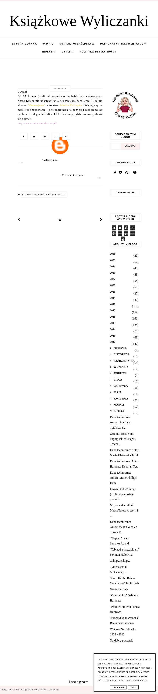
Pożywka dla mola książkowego (44, 194)
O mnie (48, 43)
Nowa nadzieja (119, 589)
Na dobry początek (121, 640)
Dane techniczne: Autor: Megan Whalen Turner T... (123, 527)
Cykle (68, 51)
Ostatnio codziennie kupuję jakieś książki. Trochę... (123, 439)
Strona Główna (24, 43)
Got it (133, 687)
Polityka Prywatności (98, 51)
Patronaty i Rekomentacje (123, 43)
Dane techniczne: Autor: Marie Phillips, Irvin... (123, 477)
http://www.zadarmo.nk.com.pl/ (37, 123)
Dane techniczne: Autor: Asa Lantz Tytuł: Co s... (121, 422)
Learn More (118, 687)
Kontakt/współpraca (76, 43)
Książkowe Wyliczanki (79, 21)
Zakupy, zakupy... (120, 560)
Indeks (48, 51)
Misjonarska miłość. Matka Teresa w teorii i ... (124, 510)
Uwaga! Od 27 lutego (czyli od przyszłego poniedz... (123, 494)
